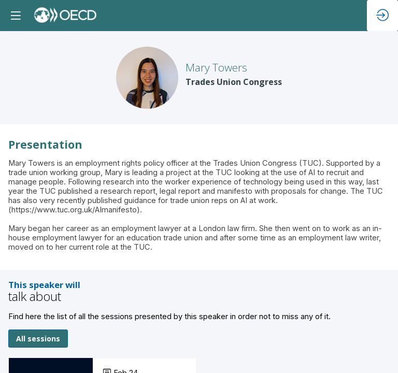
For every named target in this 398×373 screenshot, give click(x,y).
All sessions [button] (38, 338)
